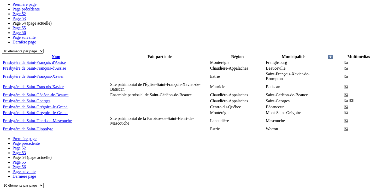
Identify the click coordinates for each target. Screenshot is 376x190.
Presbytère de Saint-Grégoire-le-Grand (35, 107)
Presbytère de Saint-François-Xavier (33, 76)
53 (19, 18)
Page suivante (24, 37)
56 (19, 32)
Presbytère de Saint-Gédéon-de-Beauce (35, 95)
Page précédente (26, 9)
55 (19, 28)
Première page (25, 4)
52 (19, 14)
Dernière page (24, 42)
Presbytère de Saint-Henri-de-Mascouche (37, 121)
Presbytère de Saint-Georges (26, 101)
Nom (56, 56)
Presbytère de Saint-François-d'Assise (34, 68)
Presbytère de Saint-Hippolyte (28, 129)
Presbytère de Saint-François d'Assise (34, 62)
